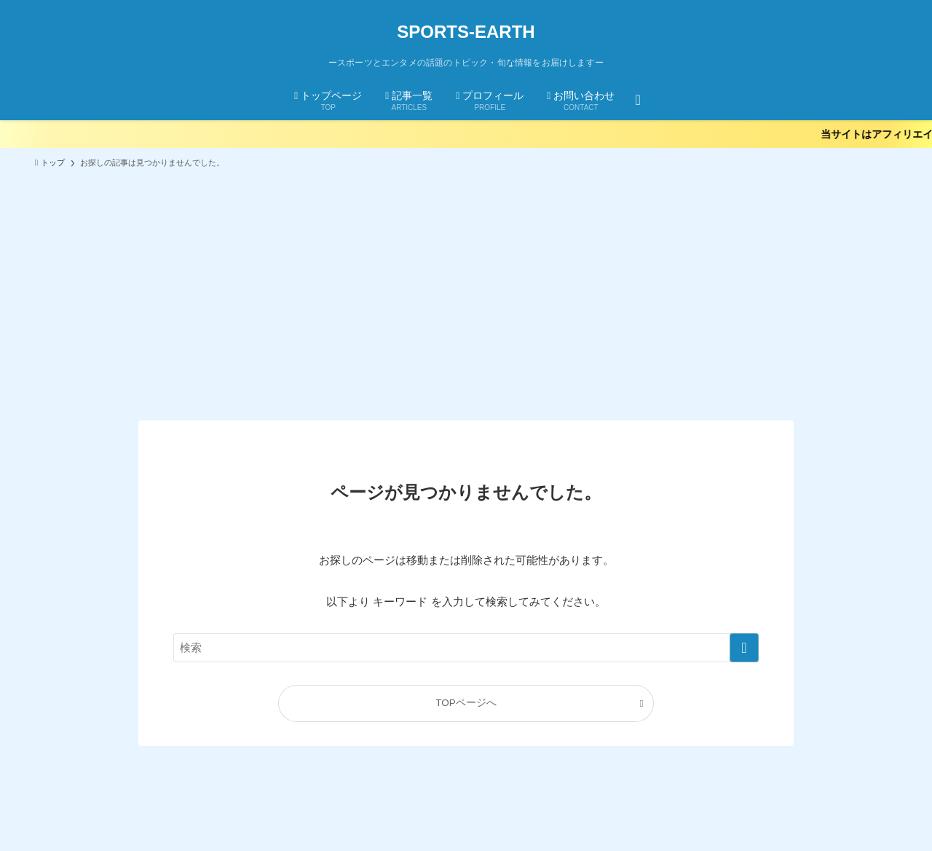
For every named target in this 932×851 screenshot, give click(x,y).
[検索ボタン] (637, 99)
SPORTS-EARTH (465, 32)
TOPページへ (466, 702)
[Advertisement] (466, 288)
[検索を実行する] (744, 647)
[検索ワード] (466, 647)
